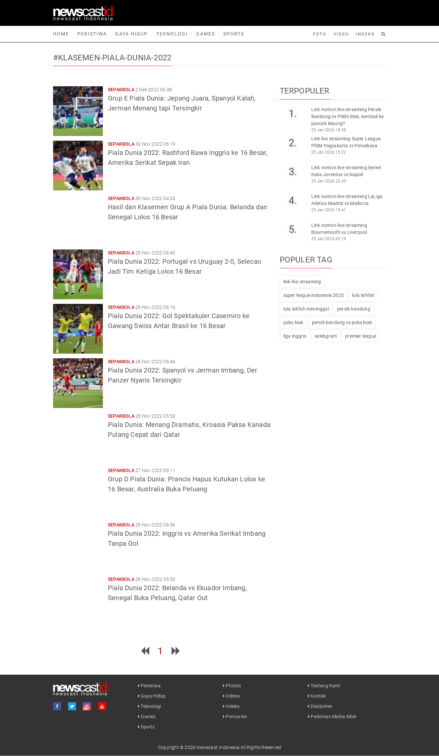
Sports (233, 33)
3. (293, 171)
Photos (232, 685)
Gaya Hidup (131, 33)
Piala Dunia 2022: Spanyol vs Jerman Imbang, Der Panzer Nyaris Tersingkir (182, 375)
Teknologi (172, 33)
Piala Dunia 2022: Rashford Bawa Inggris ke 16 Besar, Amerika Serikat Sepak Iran (187, 158)
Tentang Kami (324, 685)
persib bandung (353, 308)
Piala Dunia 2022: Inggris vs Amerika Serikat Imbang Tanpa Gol (186, 538)
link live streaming (302, 281)
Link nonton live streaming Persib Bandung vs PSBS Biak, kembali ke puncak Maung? (347, 116)
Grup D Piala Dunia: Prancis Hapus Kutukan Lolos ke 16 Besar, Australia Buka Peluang (186, 484)
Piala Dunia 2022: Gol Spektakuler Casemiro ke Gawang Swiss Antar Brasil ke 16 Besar (179, 321)
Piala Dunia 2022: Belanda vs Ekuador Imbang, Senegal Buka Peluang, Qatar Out (177, 593)
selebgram (326, 336)
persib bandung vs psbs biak (342, 322)
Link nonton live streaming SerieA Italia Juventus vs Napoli (346, 171)
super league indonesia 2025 (313, 295)
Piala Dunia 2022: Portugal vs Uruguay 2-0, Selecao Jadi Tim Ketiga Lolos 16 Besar (184, 266)
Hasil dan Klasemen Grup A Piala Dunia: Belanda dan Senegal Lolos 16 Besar (187, 212)
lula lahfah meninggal (306, 308)
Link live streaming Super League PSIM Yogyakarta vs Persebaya (346, 142)
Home (61, 33)
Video (341, 34)
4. (293, 200)
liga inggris (294, 336)
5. (293, 229)
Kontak (317, 696)
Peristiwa (92, 33)
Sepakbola (121, 89)
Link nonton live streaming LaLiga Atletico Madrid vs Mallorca (347, 200)
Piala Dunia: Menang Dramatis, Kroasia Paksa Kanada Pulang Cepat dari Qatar (189, 430)
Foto (320, 34)
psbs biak (293, 322)
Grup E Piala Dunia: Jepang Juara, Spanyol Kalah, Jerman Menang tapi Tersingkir (182, 103)
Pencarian (235, 716)
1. (293, 113)
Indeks (365, 34)
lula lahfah (363, 295)
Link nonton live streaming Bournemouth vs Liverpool (339, 229)
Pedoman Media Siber (332, 716)
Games (205, 33)
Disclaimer (320, 706)
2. (293, 143)
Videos (231, 696)
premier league (360, 336)
